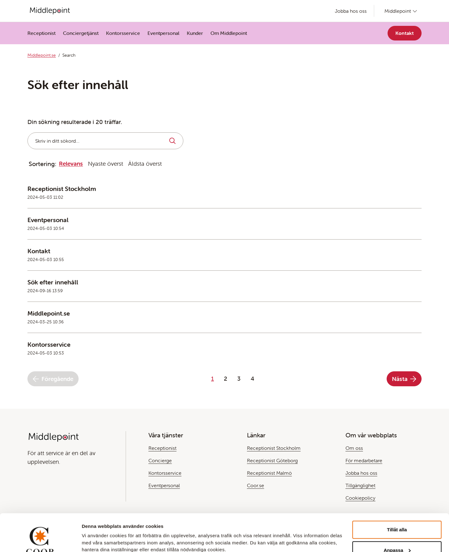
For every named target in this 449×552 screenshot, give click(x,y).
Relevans (71, 163)
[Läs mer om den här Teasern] (224, 196)
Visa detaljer (95, 531)
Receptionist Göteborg (272, 460)
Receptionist (41, 33)
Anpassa (397, 515)
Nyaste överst (105, 163)
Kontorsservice (123, 33)
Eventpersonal (163, 33)
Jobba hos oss (351, 11)
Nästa (404, 379)
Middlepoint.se (41, 55)
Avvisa (396, 535)
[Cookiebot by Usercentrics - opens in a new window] (40, 540)
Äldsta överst (145, 163)
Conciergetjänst (81, 33)
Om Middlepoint (228, 33)
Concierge (160, 460)
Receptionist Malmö (269, 473)
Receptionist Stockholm (274, 448)
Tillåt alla (397, 494)
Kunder (195, 33)
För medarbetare (363, 460)
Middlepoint (397, 11)
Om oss (354, 448)
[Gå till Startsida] (50, 11)
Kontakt (404, 33)
